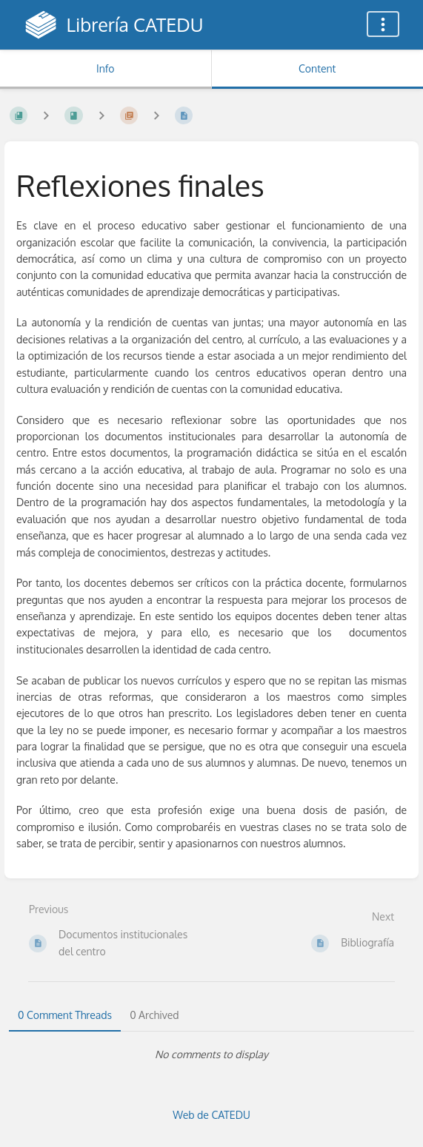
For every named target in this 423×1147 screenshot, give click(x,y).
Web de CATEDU (211, 1115)
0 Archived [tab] (154, 1015)
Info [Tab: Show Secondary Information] (105, 68)
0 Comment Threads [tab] (65, 1015)
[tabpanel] (211, 1054)
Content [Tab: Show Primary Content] (317, 68)
